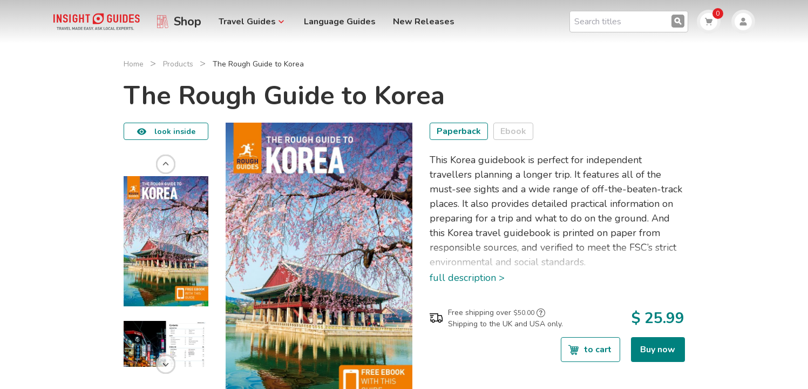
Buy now (657, 350)
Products (178, 64)
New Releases (423, 22)
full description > (467, 277)
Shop (187, 22)
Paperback (459, 131)
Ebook (513, 131)
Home (134, 64)
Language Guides (340, 22)
